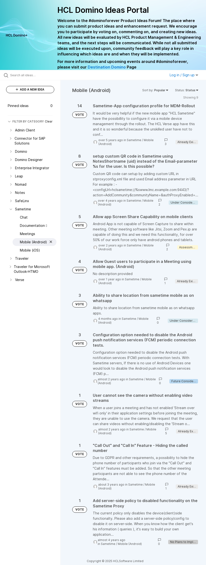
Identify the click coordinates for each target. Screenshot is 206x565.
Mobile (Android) (130, 544)
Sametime (134, 140)
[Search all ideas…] (32, 75)
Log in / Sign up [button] (184, 75)
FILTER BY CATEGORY (26, 121)
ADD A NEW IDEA (30, 89)
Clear (49, 121)
